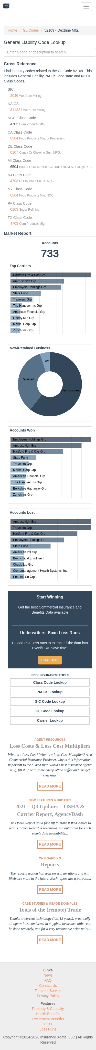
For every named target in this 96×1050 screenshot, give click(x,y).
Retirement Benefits (48, 1019)
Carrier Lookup (50, 720)
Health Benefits (48, 1014)
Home (12, 30)
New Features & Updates (50, 800)
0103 (14, 209)
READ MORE (50, 786)
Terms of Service (48, 991)
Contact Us (48, 985)
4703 (14, 181)
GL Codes (31, 30)
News (48, 975)
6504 (14, 138)
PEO (48, 1024)
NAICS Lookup (49, 692)
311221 (16, 110)
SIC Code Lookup (50, 701)
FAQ (47, 980)
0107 (14, 152)
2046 (14, 95)
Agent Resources (49, 740)
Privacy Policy (48, 996)
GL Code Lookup (50, 711)
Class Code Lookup (50, 682)
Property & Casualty (48, 1009)
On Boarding (50, 858)
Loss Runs (47, 1029)
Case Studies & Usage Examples (50, 903)
